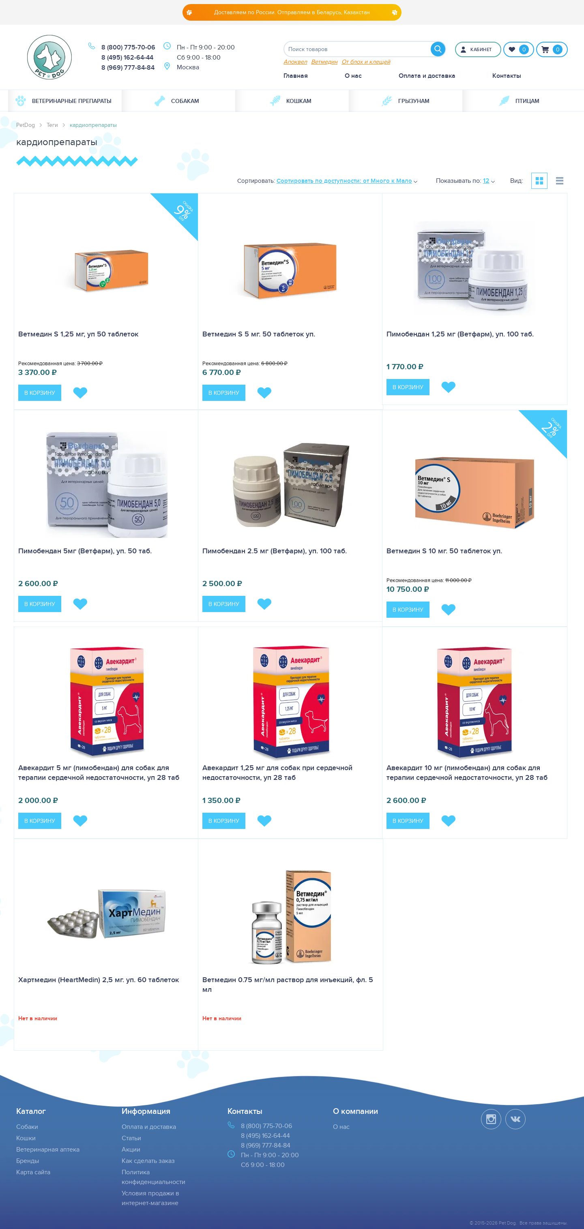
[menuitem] (65, 101)
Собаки (27, 1126)
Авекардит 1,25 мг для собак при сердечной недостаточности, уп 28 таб (277, 772)
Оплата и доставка (427, 75)
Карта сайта (33, 1172)
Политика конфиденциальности (153, 1176)
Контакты (506, 75)
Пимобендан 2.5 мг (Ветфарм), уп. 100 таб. (274, 551)
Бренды (27, 1160)
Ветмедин (324, 61)
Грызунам (405, 101)
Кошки (26, 1138)
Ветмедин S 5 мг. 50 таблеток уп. (258, 334)
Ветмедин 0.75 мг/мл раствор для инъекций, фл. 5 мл (287, 984)
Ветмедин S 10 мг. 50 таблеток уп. (444, 551)
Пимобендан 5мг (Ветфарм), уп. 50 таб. (85, 551)
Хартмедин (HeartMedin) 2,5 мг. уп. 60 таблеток (98, 980)
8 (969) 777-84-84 (128, 67)
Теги (52, 125)
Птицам (519, 101)
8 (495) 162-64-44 (127, 57)
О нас (353, 75)
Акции (131, 1149)
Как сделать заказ (148, 1160)
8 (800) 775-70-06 (128, 47)
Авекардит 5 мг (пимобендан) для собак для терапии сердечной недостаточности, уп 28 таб (98, 772)
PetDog (25, 125)
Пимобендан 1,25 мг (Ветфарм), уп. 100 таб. (460, 334)
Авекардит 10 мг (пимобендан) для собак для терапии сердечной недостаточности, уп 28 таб (467, 772)
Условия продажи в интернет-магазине (150, 1198)
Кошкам (290, 101)
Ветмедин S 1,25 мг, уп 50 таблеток (78, 334)
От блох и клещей (365, 61)
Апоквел (295, 61)
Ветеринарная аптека (47, 1149)
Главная (295, 75)
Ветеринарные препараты (63, 101)
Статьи (131, 1138)
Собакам (177, 101)
